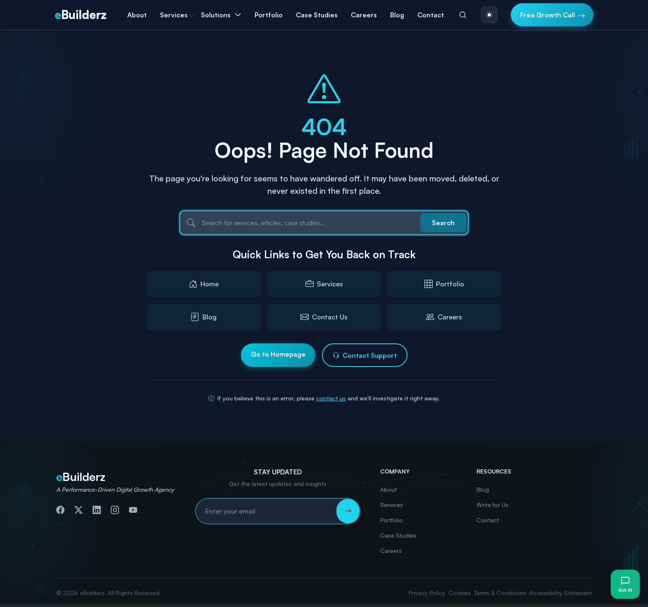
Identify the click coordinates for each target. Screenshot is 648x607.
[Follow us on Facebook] (60, 510)
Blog (397, 15)
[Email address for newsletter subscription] (266, 511)
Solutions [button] (216, 15)
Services (391, 504)
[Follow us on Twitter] (78, 510)
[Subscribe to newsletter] (348, 511)
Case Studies (317, 15)
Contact (430, 15)
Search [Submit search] (443, 223)
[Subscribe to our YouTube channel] (133, 510)
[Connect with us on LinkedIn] (97, 510)
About (137, 15)
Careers (364, 15)
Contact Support (365, 355)
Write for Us (492, 504)
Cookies (459, 592)
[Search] (463, 15)
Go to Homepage (278, 354)
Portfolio (269, 15)
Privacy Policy (427, 592)
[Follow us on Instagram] (115, 510)
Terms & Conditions (500, 592)
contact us (331, 398)
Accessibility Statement (560, 592)
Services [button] (174, 15)
